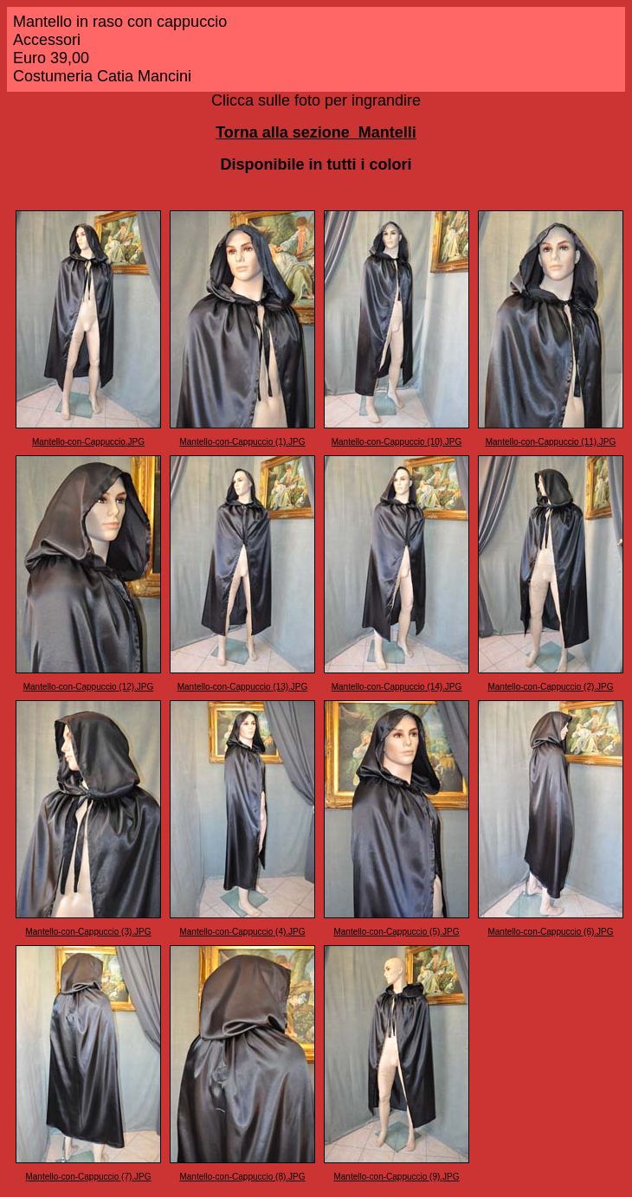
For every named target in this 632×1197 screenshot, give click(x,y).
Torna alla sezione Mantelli (316, 132)
